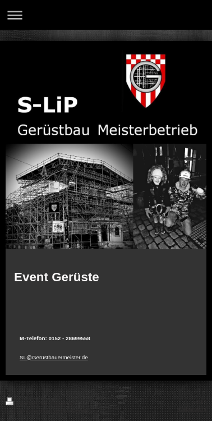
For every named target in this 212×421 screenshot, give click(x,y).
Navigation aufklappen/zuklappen (106, 15)
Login (199, 401)
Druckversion (28, 403)
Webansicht (192, 409)
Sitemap (64, 403)
